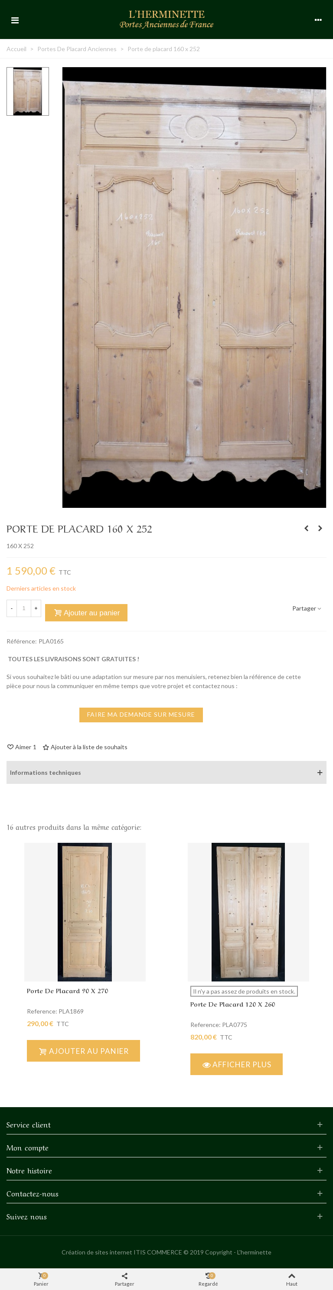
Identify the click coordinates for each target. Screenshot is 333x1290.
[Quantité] (23, 608)
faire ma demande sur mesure (141, 714)
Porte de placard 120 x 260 (232, 1003)
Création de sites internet (97, 1252)
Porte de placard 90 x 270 (67, 990)
